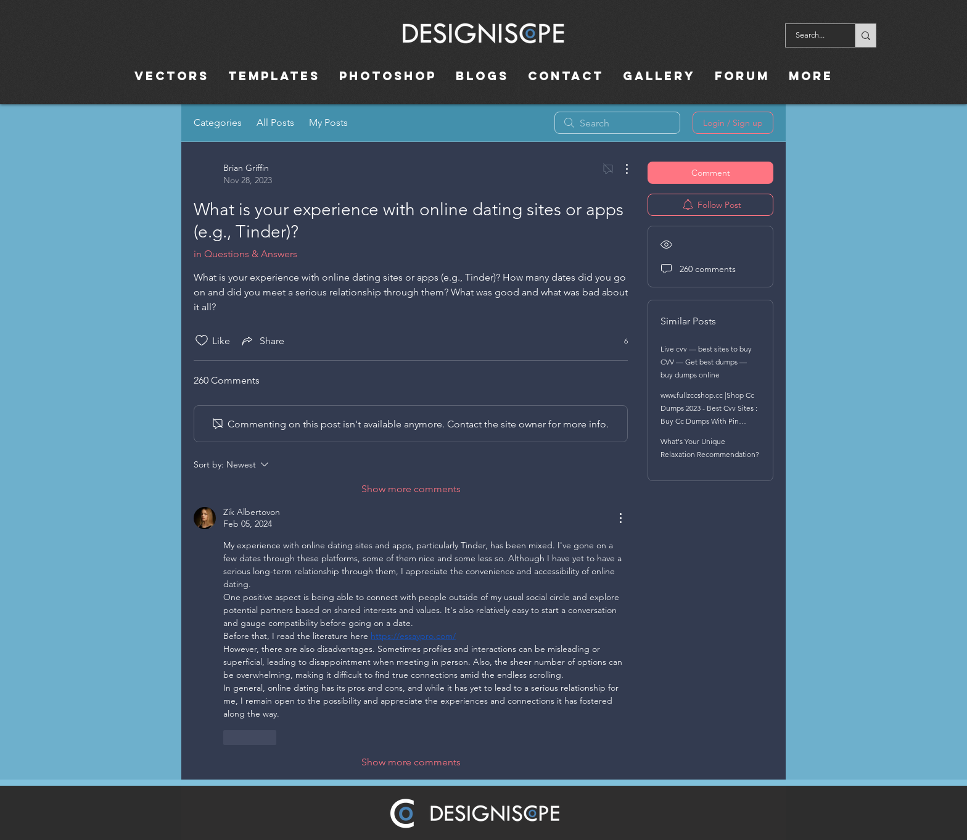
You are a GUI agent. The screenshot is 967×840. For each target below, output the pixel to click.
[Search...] (812, 35)
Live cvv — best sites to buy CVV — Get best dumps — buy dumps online (706, 361)
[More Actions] (620, 169)
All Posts (275, 122)
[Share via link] (262, 340)
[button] (565, 76)
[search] (617, 123)
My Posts (328, 122)
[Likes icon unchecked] (202, 340)
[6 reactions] (619, 341)
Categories (218, 122)
